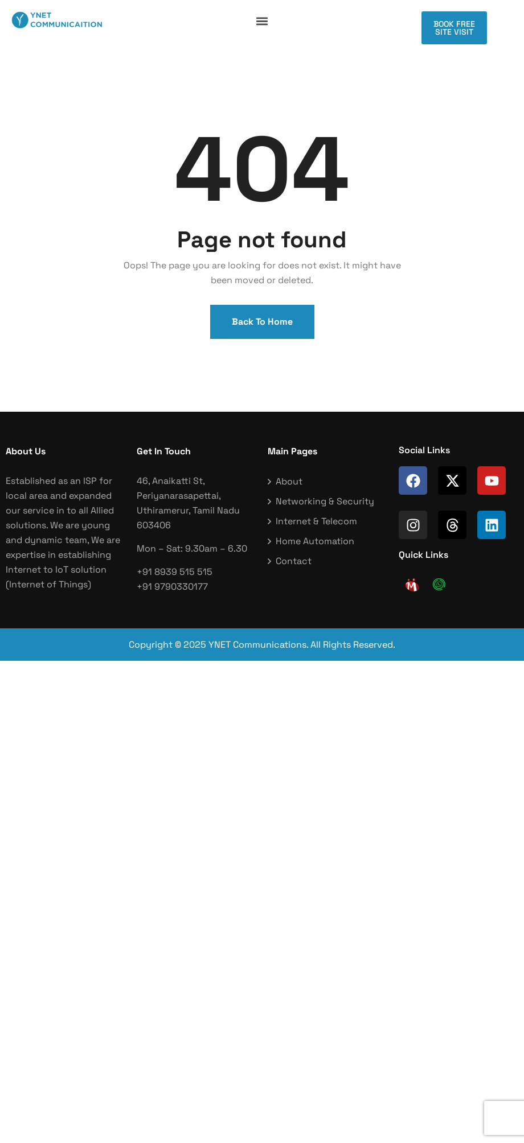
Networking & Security (325, 501)
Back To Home (262, 322)
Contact (294, 561)
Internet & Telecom (316, 521)
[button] (262, 20)
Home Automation (315, 541)
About (289, 481)
